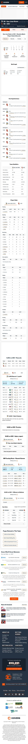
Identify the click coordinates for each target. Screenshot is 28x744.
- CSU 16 (17, 485)
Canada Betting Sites (8, 648)
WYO (12, 408)
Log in (21, 2)
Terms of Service (21, 690)
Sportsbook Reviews (21, 637)
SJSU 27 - (17, 476)
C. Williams (24, 105)
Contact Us (5, 635)
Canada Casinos (6, 650)
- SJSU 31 (17, 480)
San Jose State (12, 21)
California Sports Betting (9, 534)
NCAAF (3, 6)
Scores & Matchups (12, 6)
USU (12, 394)
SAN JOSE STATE (8, 439)
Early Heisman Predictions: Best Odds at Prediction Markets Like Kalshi (14, 620)
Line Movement (20, 67)
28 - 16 (16, 399)
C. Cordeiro (24, 124)
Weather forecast (21, 26)
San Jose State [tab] (10, 203)
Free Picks (21, 6)
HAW (12, 392)
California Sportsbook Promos (10, 541)
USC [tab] (20, 203)
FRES (12, 404)
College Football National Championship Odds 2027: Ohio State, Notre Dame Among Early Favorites (16, 615)
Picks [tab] (14, 29)
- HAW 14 (17, 478)
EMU (12, 389)
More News (24, 604)
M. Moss (11, 154)
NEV (12, 401)
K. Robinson (11, 112)
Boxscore (6, 38)
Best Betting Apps (7, 652)
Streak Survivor (19, 648)
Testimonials (5, 642)
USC (8, 24)
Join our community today (14, 668)
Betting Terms (14, 378)
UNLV (12, 406)
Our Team (5, 639)
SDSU (12, 396)
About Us (5, 632)
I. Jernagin (5, 226)
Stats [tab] (5, 29)
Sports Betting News (21, 639)
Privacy (14, 690)
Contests (18, 645)
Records (12, 38)
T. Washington (12, 116)
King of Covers (19, 650)
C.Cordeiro (5, 476)
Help (10, 690)
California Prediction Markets (10, 545)
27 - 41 (16, 390)
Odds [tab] (22, 29)
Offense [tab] (8, 498)
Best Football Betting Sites (9, 538)
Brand (4, 640)
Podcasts (17, 641)
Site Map (5, 690)
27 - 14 (16, 392)
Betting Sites (7, 645)
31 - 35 (16, 394)
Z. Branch (11, 135)
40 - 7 (16, 406)
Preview (19, 38)
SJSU (6, 363)
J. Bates (4, 229)
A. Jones (11, 120)
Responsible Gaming (21, 642)
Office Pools (18, 652)
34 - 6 (16, 411)
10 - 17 (16, 404)
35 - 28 (16, 402)
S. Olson (4, 249)
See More (14, 598)
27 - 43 (16, 397)
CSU (12, 399)
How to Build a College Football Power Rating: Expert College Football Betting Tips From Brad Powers (16, 609)
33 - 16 (16, 409)
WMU (12, 411)
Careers (4, 637)
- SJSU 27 (18, 483)
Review (24, 557)
